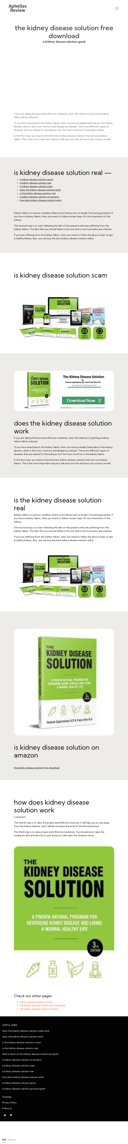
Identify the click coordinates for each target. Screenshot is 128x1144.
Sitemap (6, 1096)
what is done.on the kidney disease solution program (30, 1053)
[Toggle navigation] (117, 8)
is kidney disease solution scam (36, 186)
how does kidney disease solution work (41, 200)
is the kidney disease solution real (38, 193)
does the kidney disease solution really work (26, 1030)
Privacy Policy (9, 1102)
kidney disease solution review (36, 1001)
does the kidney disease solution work (40, 189)
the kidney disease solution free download (36, 767)
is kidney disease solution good (64, 82)
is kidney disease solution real (35, 182)
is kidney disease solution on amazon (39, 196)
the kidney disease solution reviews (39, 1008)
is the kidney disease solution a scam (21, 1042)
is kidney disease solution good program (23, 1088)
